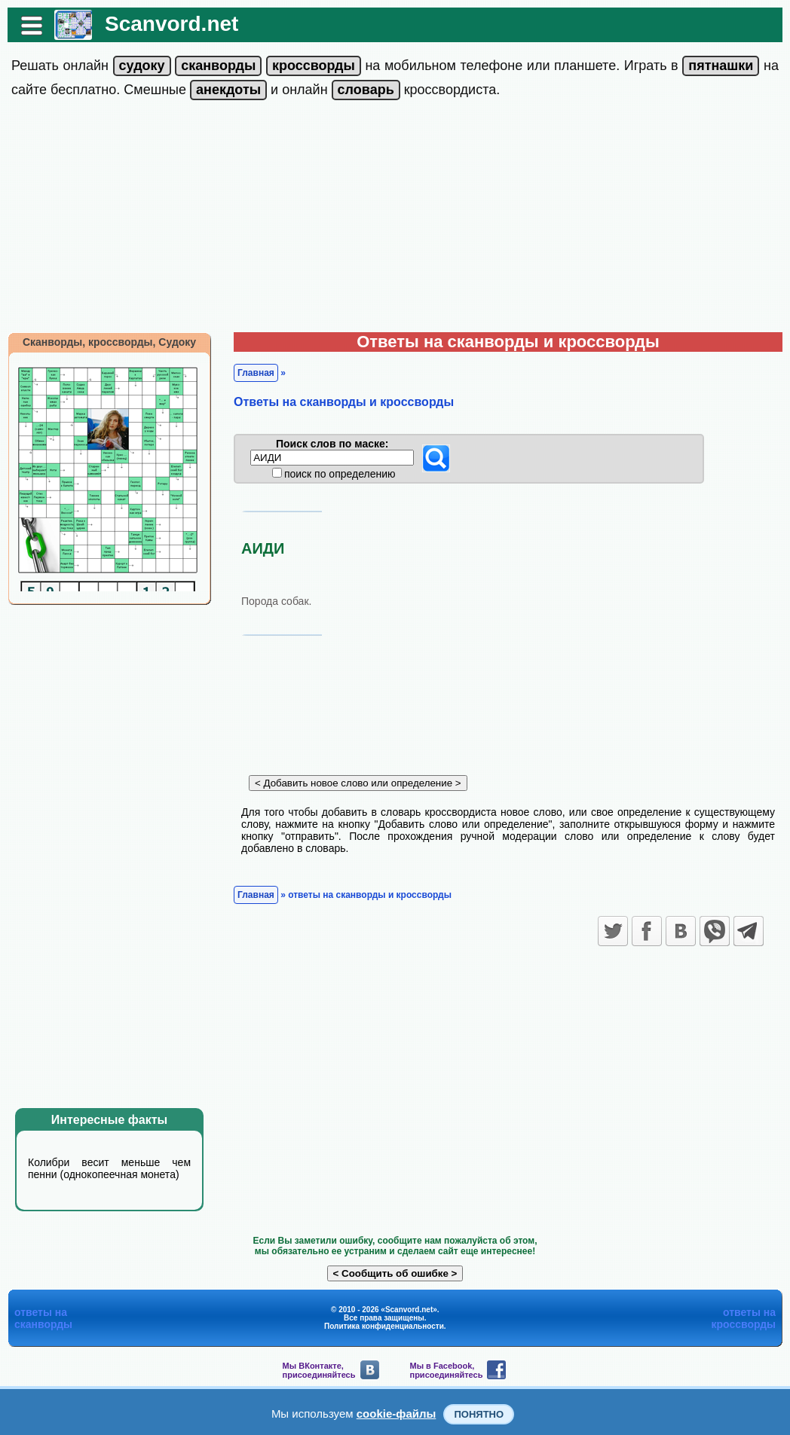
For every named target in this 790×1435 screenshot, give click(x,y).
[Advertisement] (395, 219)
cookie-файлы (396, 1413)
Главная (255, 373)
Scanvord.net (171, 23)
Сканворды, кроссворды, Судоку (109, 342)
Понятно (479, 1414)
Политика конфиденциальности (384, 1326)
